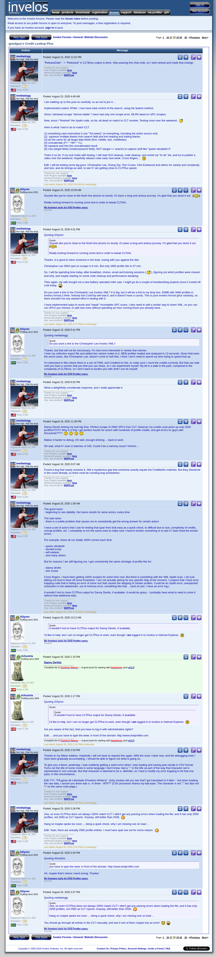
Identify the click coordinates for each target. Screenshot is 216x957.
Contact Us (103, 948)
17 (171, 37)
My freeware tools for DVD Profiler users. (66, 207)
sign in (49, 27)
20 (181, 37)
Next (205, 37)
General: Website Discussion (91, 37)
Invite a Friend (156, 948)
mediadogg (23, 56)
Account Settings (137, 948)
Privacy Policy (118, 948)
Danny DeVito (52, 662)
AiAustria (27, 656)
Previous (194, 37)
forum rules (72, 18)
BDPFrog (69, 75)
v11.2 (131, 667)
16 (167, 37)
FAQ (168, 948)
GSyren (24, 189)
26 (185, 37)
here (69, 70)
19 (177, 37)
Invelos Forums (62, 37)
